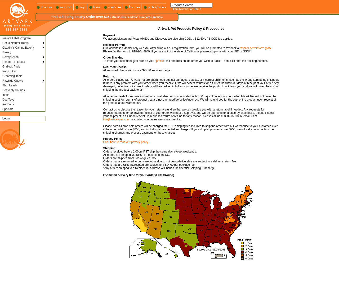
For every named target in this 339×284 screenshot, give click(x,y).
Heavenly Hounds (13, 90)
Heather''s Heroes (13, 62)
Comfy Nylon (10, 57)
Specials (7, 109)
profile (160, 61)
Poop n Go (9, 71)
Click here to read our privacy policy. (126, 142)
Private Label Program (16, 38)
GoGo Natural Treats (15, 43)
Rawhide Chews (12, 80)
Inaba (5, 95)
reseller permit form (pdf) (255, 48)
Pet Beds (8, 104)
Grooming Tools (12, 76)
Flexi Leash (9, 85)
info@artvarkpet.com (116, 119)
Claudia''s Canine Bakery (18, 47)
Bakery (6, 52)
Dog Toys (8, 99)
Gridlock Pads (11, 66)
